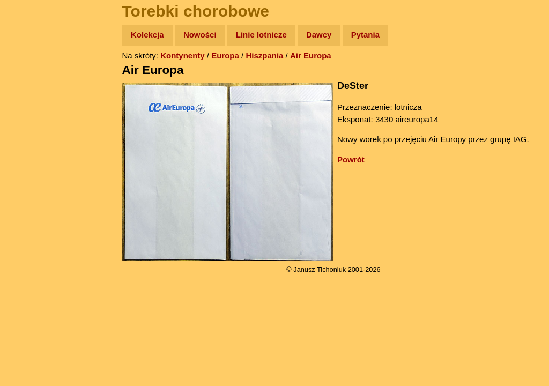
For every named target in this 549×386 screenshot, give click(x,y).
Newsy (31, 117)
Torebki (32, 221)
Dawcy (319, 34)
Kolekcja (147, 34)
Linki (27, 200)
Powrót (351, 159)
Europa (225, 55)
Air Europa (310, 55)
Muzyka (32, 159)
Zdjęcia (32, 97)
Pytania (365, 34)
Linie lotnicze (261, 34)
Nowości (200, 34)
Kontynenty (182, 55)
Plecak (31, 179)
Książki (32, 138)
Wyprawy (36, 76)
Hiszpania (264, 55)
